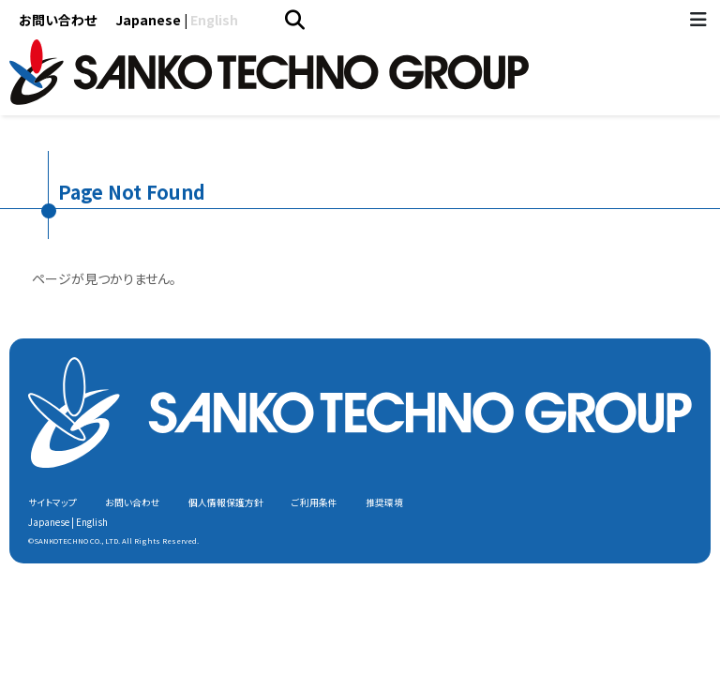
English (214, 19)
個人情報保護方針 (225, 502)
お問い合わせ (58, 19)
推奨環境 (384, 502)
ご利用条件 (315, 502)
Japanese (148, 19)
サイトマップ (52, 502)
